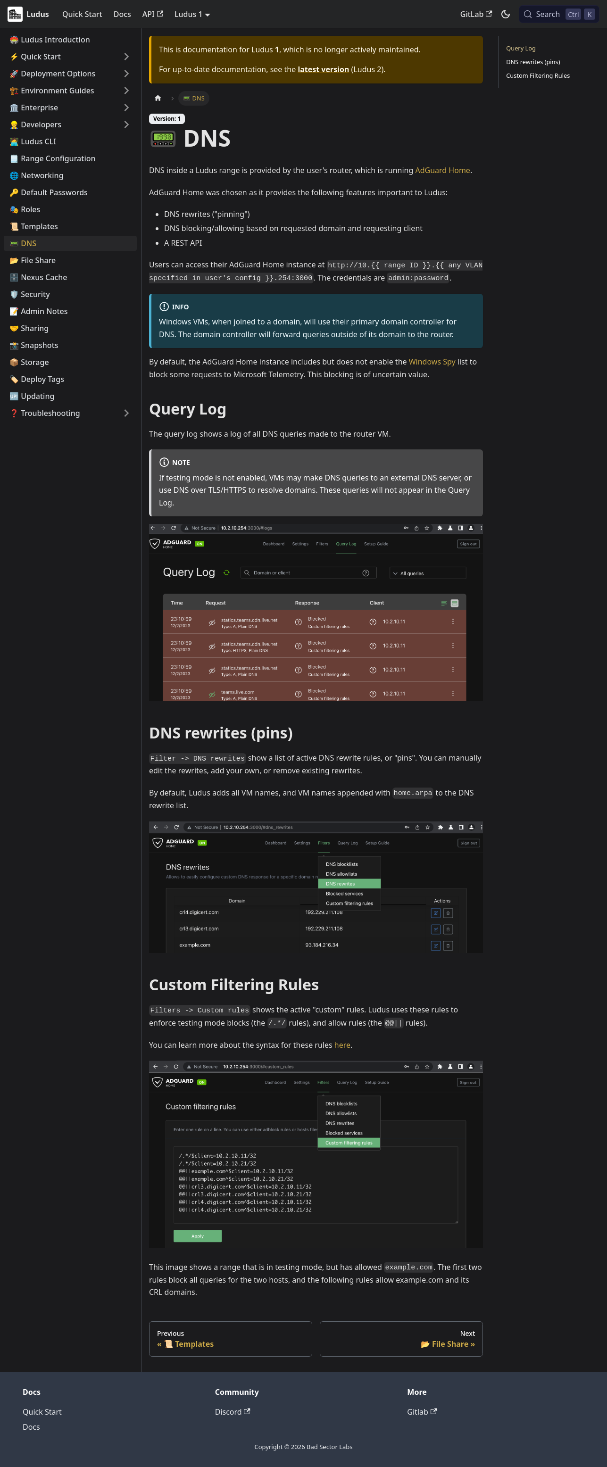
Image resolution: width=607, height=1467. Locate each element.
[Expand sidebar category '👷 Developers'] (126, 124)
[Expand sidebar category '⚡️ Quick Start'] (126, 56)
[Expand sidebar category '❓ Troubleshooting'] (126, 413)
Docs (122, 14)
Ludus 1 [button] (189, 14)
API (152, 14)
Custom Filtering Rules (538, 75)
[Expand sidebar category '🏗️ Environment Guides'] (126, 90)
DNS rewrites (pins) (533, 62)
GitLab (476, 14)
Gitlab (422, 1412)
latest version (323, 69)
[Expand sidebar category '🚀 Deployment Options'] (126, 73)
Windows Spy (432, 361)
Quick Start (82, 14)
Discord (232, 1412)
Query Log (521, 48)
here (342, 1045)
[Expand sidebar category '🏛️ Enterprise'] (126, 107)
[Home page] (158, 98)
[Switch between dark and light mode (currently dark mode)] (505, 14)
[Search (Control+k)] (559, 14)
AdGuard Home (442, 170)
